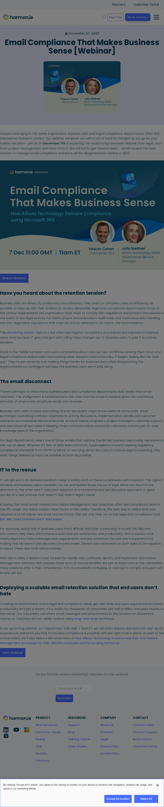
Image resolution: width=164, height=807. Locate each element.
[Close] (157, 787)
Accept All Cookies (118, 800)
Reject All (146, 800)
